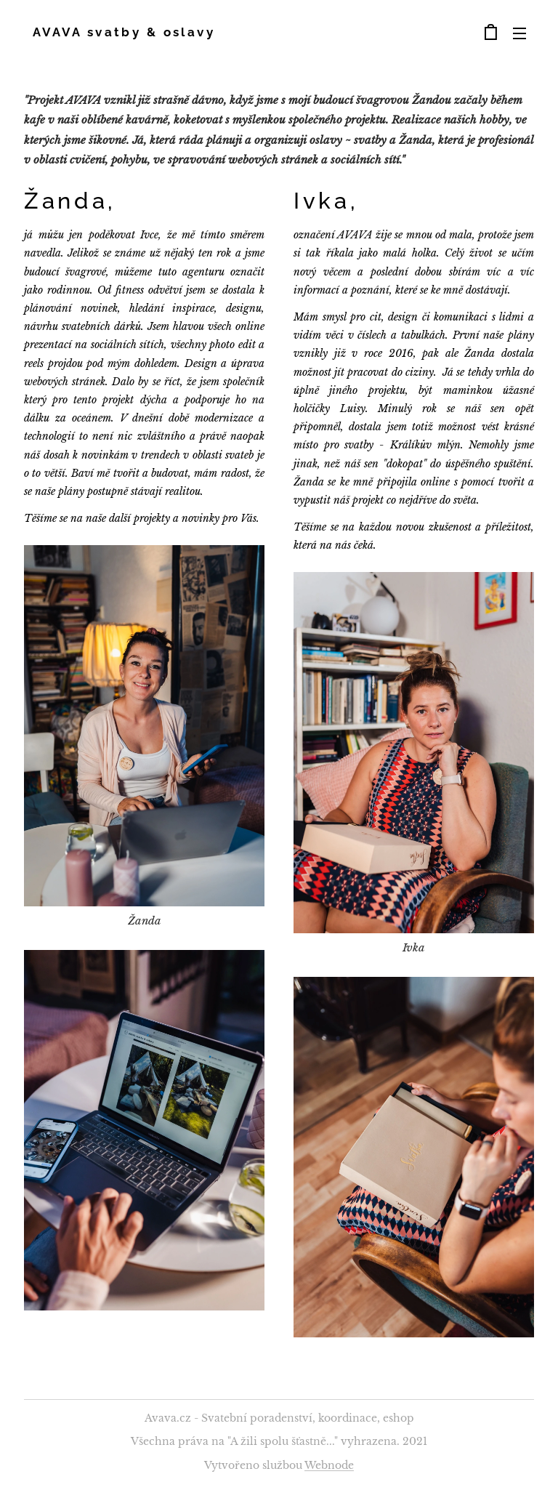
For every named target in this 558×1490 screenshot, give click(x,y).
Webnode (329, 1465)
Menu (519, 33)
